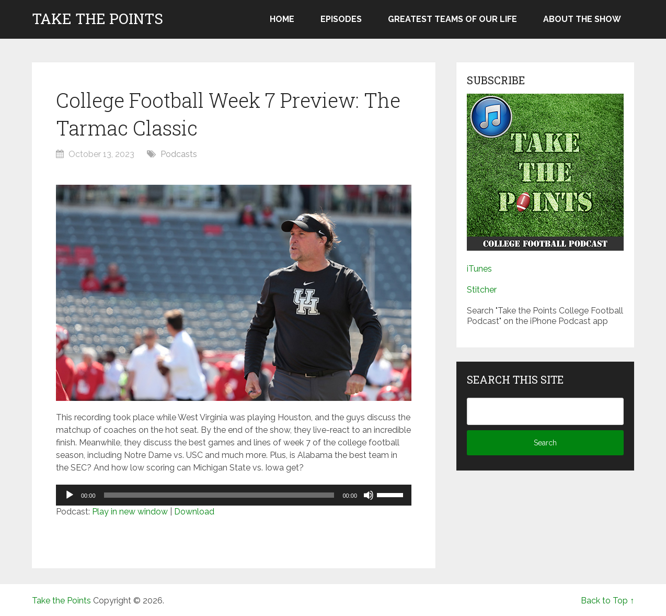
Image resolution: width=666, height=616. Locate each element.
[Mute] (368, 495)
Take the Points (97, 19)
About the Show (582, 19)
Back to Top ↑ (607, 601)
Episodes (341, 19)
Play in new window (130, 512)
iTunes (479, 269)
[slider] (219, 495)
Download (194, 512)
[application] (233, 495)
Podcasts (178, 154)
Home (282, 19)
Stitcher (482, 290)
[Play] (69, 495)
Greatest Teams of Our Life (452, 19)
